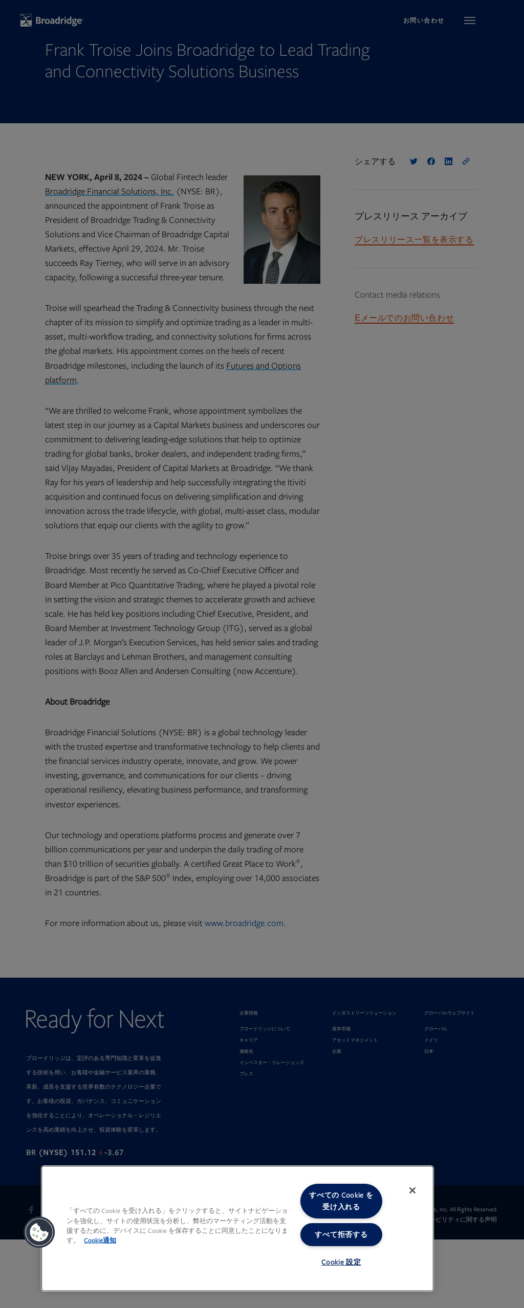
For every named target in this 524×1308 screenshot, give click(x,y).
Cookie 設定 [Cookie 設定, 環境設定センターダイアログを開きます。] (341, 1262)
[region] (237, 1228)
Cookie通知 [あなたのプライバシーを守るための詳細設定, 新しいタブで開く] (100, 1240)
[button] (39, 1232)
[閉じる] (412, 1190)
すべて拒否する (341, 1234)
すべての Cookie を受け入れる (341, 1201)
